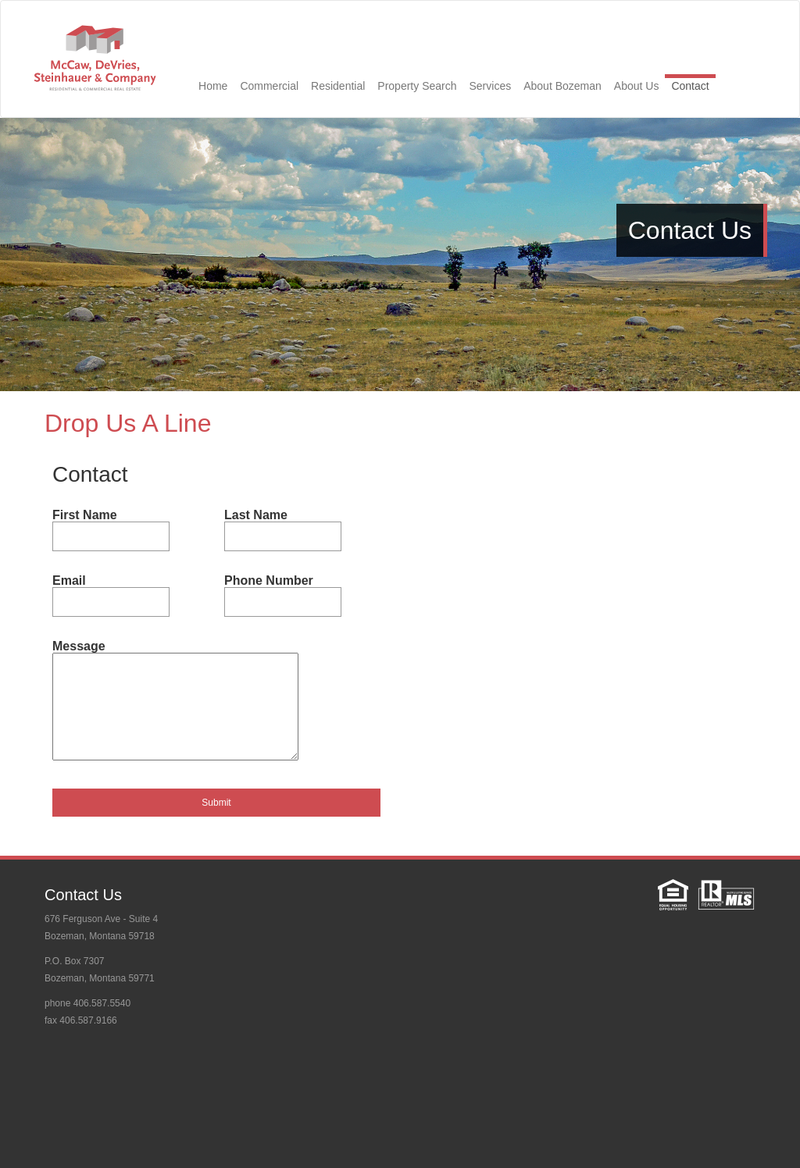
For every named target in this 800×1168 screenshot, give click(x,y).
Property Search (416, 86)
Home (212, 86)
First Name (84, 515)
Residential (338, 86)
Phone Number (268, 581)
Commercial (269, 86)
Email (69, 581)
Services (491, 86)
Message (78, 646)
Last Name (256, 515)
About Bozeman (562, 86)
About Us (636, 86)
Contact (690, 86)
